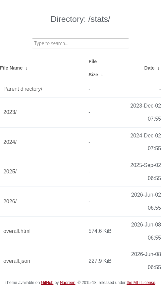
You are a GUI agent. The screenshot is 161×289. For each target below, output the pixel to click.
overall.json (16, 261)
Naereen (67, 282)
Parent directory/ (22, 89)
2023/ (10, 112)
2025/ (10, 171)
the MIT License (141, 282)
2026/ (10, 201)
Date (149, 68)
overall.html (17, 231)
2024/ (10, 142)
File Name (11, 68)
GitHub (47, 282)
